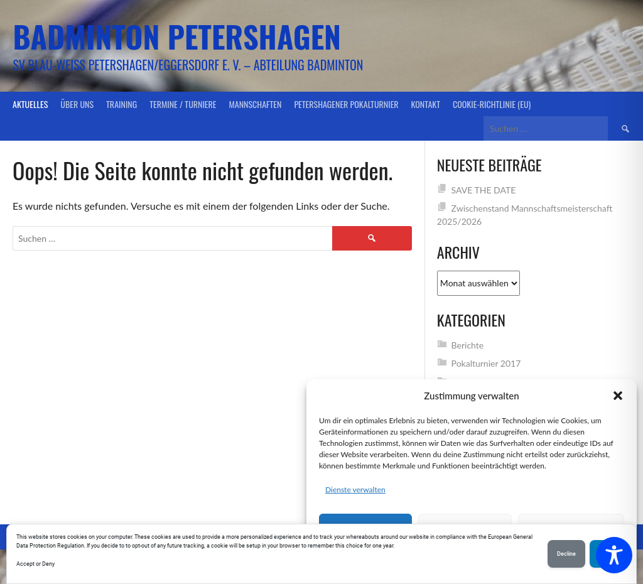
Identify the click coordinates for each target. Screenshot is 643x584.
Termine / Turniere (182, 104)
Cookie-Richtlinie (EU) (492, 104)
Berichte (467, 345)
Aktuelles (30, 104)
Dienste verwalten (355, 489)
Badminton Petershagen (177, 36)
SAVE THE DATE (483, 190)
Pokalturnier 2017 (486, 363)
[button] (618, 395)
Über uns (77, 104)
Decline (566, 554)
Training (121, 104)
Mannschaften (255, 104)
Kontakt (425, 104)
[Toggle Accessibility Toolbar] (614, 555)
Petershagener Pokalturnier (346, 104)
